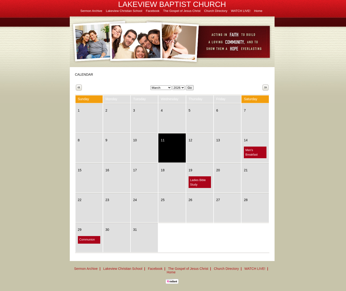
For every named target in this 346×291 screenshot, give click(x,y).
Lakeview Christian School (124, 11)
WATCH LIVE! (241, 11)
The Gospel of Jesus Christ (182, 11)
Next (265, 87)
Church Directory (215, 11)
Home (258, 11)
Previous (79, 87)
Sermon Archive (91, 11)
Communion (87, 239)
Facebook (153, 11)
